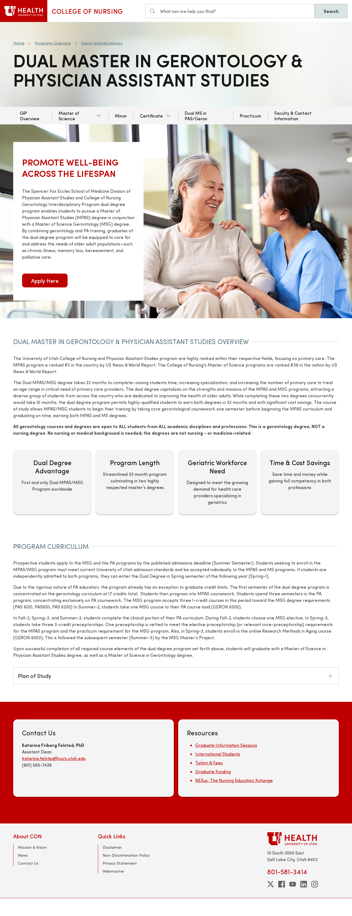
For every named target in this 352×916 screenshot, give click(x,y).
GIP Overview (30, 115)
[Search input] (230, 11)
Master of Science (69, 115)
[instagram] (314, 884)
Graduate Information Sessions (226, 745)
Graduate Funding (213, 771)
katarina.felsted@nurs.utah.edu (54, 758)
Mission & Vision (32, 847)
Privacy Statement (120, 863)
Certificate (151, 116)
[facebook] (281, 884)
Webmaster (113, 871)
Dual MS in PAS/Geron (196, 115)
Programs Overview (53, 43)
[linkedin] (303, 884)
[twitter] (270, 884)
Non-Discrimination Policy (126, 855)
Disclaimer (112, 847)
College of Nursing (87, 11)
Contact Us (28, 863)
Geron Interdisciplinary (102, 43)
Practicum (250, 116)
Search (331, 11)
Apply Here (45, 280)
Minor (121, 116)
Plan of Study (34, 675)
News (23, 855)
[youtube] (292, 884)
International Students (217, 754)
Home (18, 43)
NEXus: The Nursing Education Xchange (234, 780)
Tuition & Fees (209, 763)
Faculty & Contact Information (293, 115)
